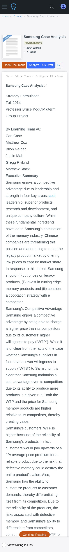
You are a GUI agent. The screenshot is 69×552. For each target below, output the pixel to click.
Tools (28, 76)
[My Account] (65, 6)
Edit (18, 76)
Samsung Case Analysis (42, 16)
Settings (42, 76)
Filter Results (59, 76)
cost (52, 196)
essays (18, 16)
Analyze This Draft (41, 65)
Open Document (14, 65)
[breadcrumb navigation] (34, 16)
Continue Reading (34, 534)
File (9, 76)
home (5, 16)
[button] (4, 5)
